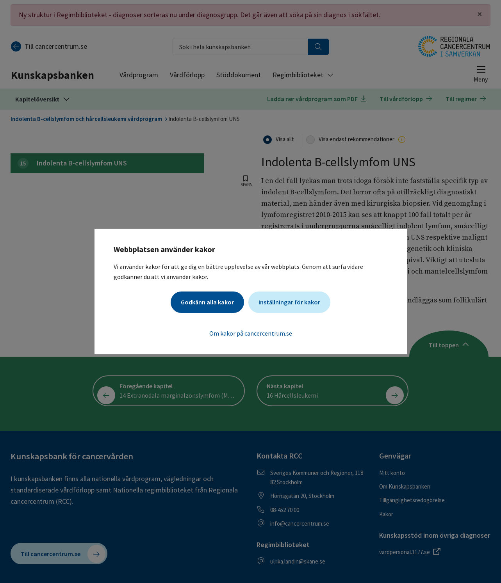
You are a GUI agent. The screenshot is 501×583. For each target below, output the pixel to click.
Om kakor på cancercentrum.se (250, 333)
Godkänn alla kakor (207, 302)
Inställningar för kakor (289, 302)
